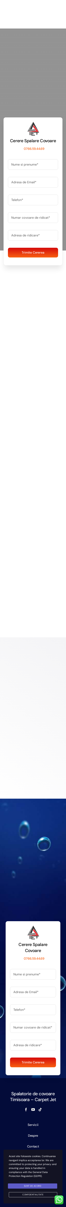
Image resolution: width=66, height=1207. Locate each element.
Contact (33, 1146)
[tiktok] (40, 1109)
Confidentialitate (33, 1194)
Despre (33, 1136)
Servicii (33, 1125)
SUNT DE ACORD (32, 1186)
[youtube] (33, 1109)
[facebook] (26, 1109)
